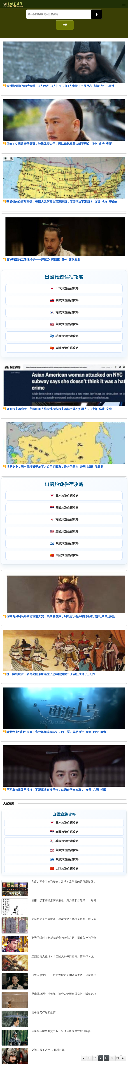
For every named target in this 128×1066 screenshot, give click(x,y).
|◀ (83, 1058)
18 (106, 1058)
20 (118, 1058)
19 (112, 1058)
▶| (123, 1058)
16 (89, 1058)
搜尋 (64, 24)
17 (95, 1058)
